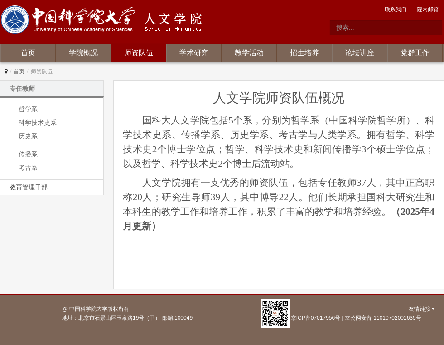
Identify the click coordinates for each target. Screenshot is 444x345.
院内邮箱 (428, 9)
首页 (28, 53)
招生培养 (304, 53)
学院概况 (83, 53)
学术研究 (193, 53)
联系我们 (395, 9)
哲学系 (28, 109)
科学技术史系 (38, 122)
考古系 (28, 167)
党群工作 (415, 53)
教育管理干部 (29, 187)
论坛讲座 (359, 53)
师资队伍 (138, 53)
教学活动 (249, 53)
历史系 (28, 136)
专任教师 (22, 88)
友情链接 (422, 309)
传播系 (28, 154)
